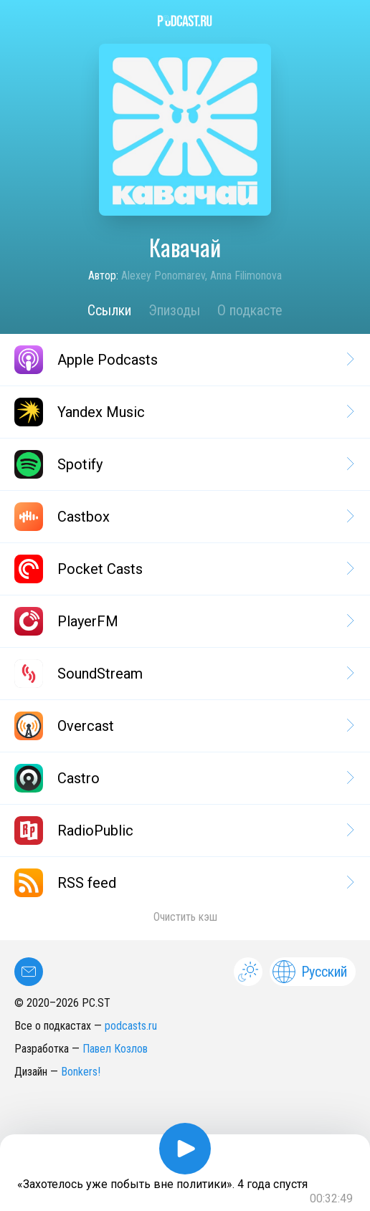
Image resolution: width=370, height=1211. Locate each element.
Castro (183, 778)
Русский (309, 971)
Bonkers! (80, 1071)
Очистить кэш (185, 917)
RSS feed (183, 883)
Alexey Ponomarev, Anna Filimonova (201, 275)
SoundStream (183, 673)
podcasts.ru (131, 1026)
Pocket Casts (183, 569)
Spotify (183, 464)
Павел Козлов (115, 1049)
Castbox (183, 516)
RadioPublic (183, 830)
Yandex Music (183, 412)
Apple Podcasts (183, 360)
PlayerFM (183, 621)
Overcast (183, 726)
